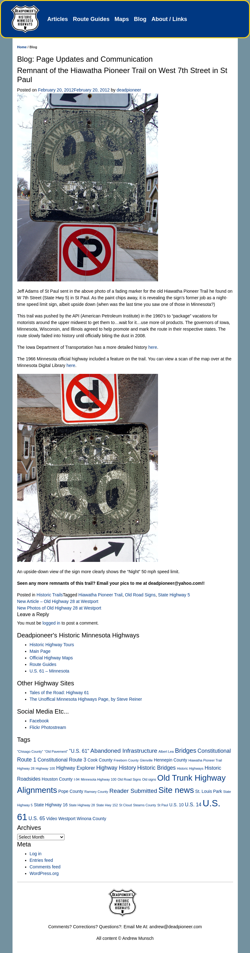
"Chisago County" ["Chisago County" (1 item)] (30, 751)
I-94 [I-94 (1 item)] (76, 779)
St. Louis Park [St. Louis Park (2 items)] (208, 791)
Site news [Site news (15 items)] (176, 790)
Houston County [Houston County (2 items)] (57, 779)
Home (22, 47)
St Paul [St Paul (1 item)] (162, 805)
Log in (36, 853)
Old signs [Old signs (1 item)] (149, 779)
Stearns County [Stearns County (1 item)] (144, 805)
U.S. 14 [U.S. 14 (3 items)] (193, 804)
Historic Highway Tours (52, 644)
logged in (51, 623)
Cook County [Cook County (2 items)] (100, 760)
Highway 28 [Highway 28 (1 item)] (26, 768)
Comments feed (45, 866)
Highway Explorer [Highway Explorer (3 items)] (75, 768)
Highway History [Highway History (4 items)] (116, 768)
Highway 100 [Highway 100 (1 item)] (45, 768)
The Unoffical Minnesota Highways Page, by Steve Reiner (86, 699)
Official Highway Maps (51, 657)
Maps (122, 19)
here (152, 347)
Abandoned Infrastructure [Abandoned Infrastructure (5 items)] (123, 750)
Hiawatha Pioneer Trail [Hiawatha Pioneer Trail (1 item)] (205, 760)
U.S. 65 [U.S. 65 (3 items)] (36, 818)
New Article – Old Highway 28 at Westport (58, 601)
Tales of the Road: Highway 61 (59, 692)
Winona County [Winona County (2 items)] (91, 818)
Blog (140, 19)
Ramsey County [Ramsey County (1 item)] (96, 791)
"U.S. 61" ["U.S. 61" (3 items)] (79, 751)
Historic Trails (50, 594)
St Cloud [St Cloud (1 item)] (125, 805)
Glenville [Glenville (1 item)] (146, 760)
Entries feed (41, 860)
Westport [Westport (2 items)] (67, 818)
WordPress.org (44, 873)
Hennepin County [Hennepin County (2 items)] (170, 760)
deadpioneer (129, 89)
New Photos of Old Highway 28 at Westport (59, 607)
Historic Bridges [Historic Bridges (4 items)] (156, 768)
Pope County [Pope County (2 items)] (70, 791)
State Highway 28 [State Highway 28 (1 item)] (82, 805)
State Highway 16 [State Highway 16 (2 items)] (51, 805)
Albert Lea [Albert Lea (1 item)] (166, 751)
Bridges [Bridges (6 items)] (185, 750)
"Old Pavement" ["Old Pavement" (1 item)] (56, 751)
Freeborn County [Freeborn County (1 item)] (126, 760)
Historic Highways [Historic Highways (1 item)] (190, 768)
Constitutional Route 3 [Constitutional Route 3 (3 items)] (62, 759)
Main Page (40, 651)
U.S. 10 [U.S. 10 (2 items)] (176, 805)
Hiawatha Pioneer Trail (101, 594)
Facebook (39, 720)
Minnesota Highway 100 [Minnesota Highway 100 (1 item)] (98, 779)
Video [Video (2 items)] (51, 818)
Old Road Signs (140, 594)
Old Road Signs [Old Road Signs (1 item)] (129, 779)
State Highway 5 (174, 594)
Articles (57, 19)
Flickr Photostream (48, 727)
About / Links (169, 19)
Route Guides (91, 19)
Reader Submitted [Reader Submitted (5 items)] (133, 791)
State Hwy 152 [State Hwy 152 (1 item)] (107, 805)
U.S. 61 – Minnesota (49, 670)
